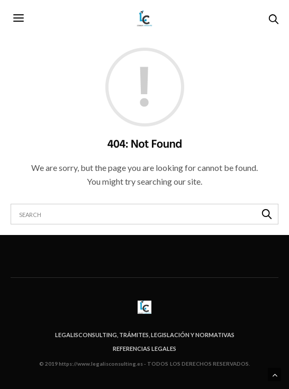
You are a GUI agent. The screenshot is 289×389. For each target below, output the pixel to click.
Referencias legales (144, 348)
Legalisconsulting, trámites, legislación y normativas (144, 334)
